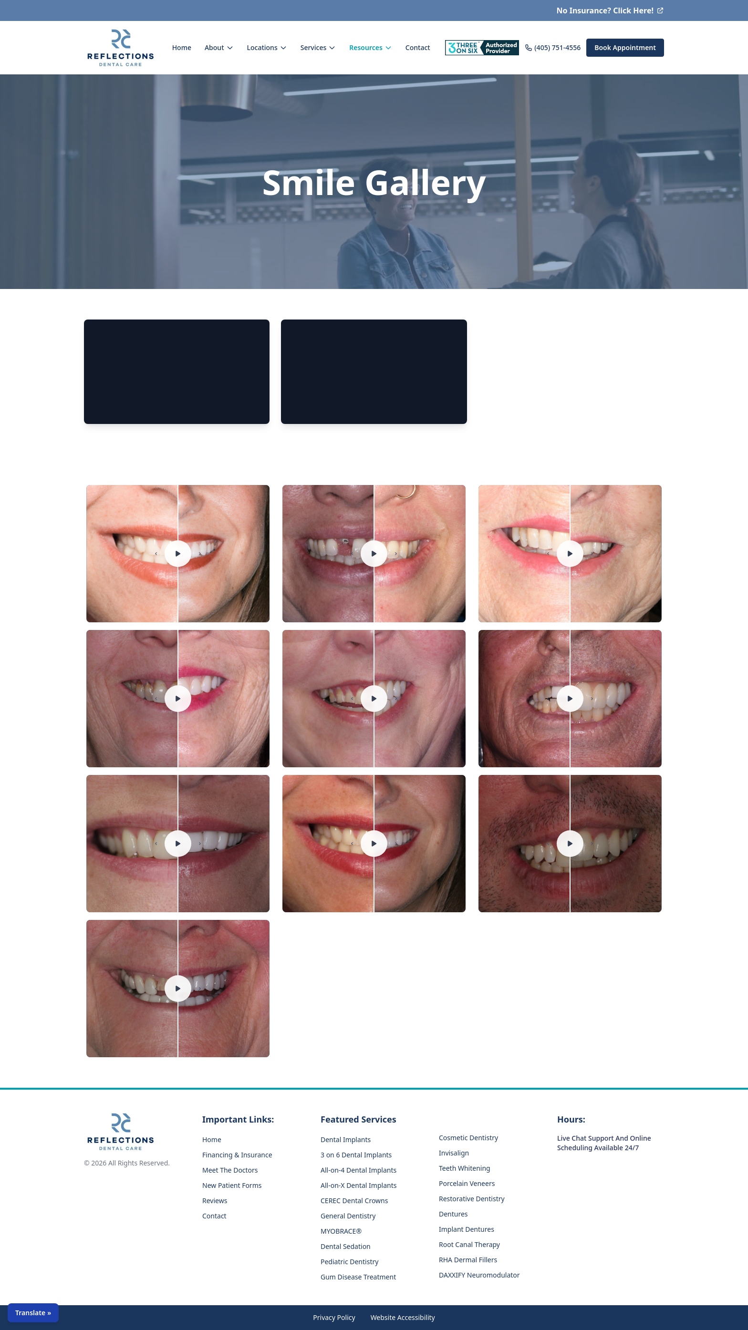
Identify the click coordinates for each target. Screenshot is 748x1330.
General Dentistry (348, 1215)
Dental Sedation (346, 1246)
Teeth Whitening (464, 1168)
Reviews (214, 1200)
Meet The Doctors (230, 1170)
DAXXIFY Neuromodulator (479, 1274)
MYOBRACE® (341, 1231)
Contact (417, 47)
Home (181, 47)
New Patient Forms (231, 1185)
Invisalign (454, 1152)
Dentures (453, 1213)
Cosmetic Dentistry (468, 1137)
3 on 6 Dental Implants (356, 1154)
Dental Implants (346, 1139)
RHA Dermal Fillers (468, 1259)
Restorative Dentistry (472, 1198)
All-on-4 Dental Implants (358, 1170)
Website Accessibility (403, 1317)
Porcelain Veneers (467, 1183)
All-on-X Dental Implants (358, 1185)
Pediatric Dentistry (349, 1261)
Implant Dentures (466, 1229)
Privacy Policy (334, 1317)
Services (318, 47)
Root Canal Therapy (469, 1244)
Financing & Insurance (237, 1154)
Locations (267, 47)
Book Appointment (625, 47)
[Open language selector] (33, 1312)
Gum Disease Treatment (358, 1276)
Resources (370, 47)
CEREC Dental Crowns (354, 1200)
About (219, 47)
